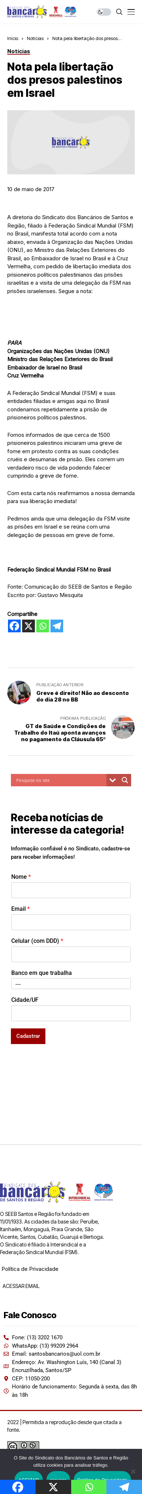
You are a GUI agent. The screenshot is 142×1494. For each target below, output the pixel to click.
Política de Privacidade (29, 1268)
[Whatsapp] (42, 626)
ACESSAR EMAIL (20, 1286)
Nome (21, 876)
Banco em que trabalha (41, 972)
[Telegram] (56, 626)
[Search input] (60, 780)
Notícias (35, 38)
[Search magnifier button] (125, 780)
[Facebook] (14, 626)
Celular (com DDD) (37, 940)
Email (20, 908)
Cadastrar (28, 1036)
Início (12, 38)
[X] (28, 626)
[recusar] (133, 1471)
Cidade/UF (24, 999)
